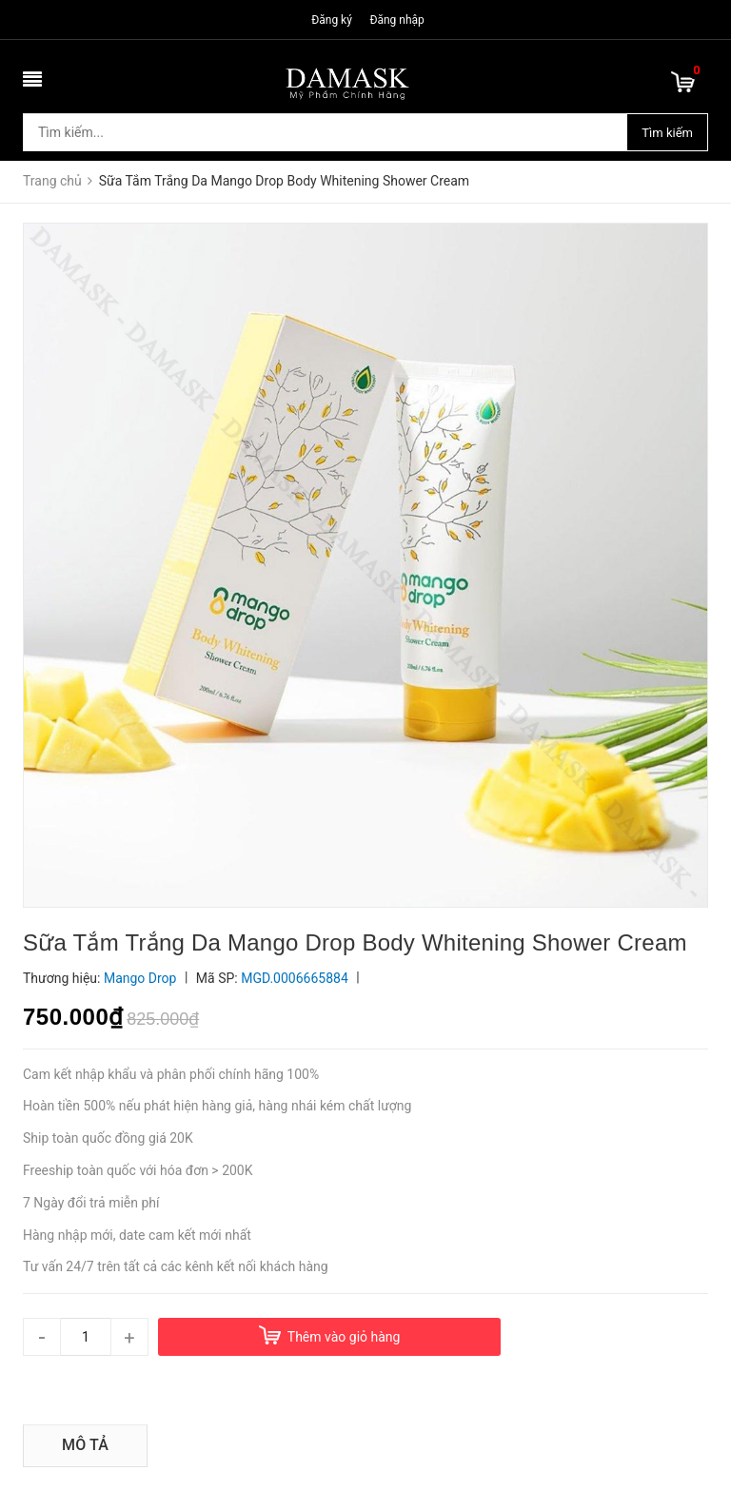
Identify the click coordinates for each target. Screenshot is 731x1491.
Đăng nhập (396, 20)
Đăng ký (331, 20)
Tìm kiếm (667, 133)
